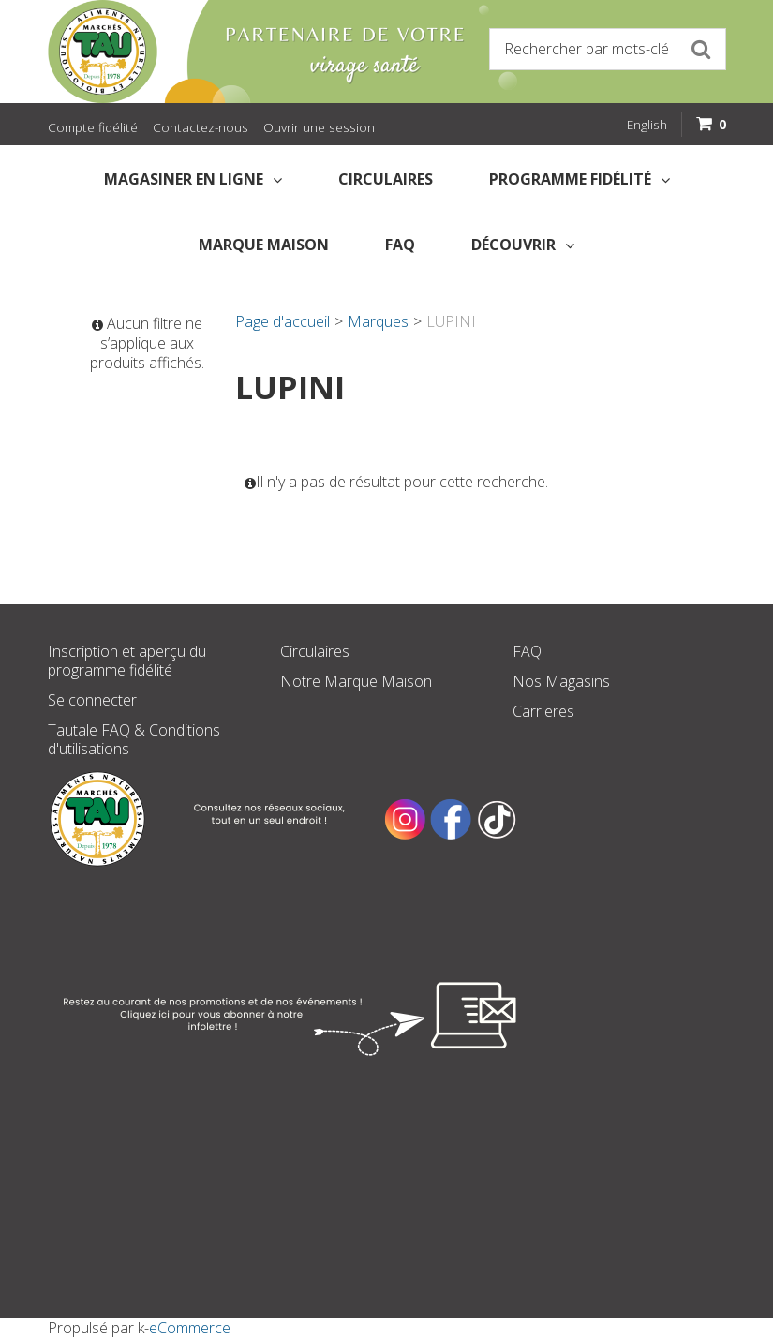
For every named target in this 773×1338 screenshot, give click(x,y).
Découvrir (522, 244)
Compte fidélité (93, 127)
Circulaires (385, 179)
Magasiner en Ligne (193, 179)
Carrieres (543, 711)
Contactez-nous (200, 127)
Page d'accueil (282, 321)
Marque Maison (264, 244)
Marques (378, 321)
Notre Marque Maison (356, 681)
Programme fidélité (579, 179)
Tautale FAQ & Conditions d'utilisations (134, 739)
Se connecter (92, 700)
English (647, 124)
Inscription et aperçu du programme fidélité (127, 660)
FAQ (400, 244)
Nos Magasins (561, 681)
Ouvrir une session (319, 127)
